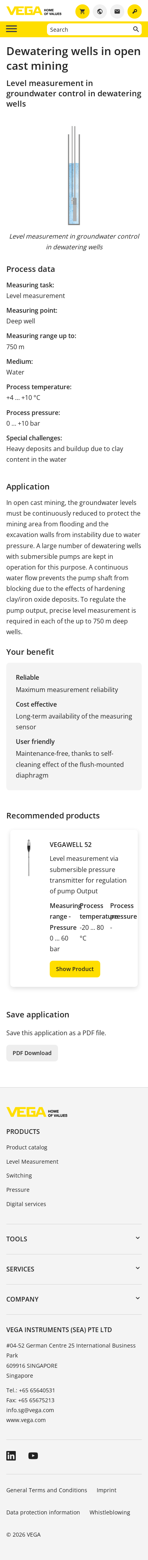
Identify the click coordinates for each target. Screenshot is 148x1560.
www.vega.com (26, 1420)
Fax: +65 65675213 (30, 1400)
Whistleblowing (110, 1512)
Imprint (106, 1490)
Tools (16, 1239)
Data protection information (43, 1512)
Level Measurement (32, 1161)
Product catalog (26, 1147)
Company (22, 1299)
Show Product (75, 969)
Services (20, 1269)
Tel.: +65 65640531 (30, 1390)
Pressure (18, 1189)
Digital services (26, 1204)
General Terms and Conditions (46, 1490)
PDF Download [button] (32, 1053)
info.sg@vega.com (30, 1410)
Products (23, 1131)
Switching (19, 1175)
